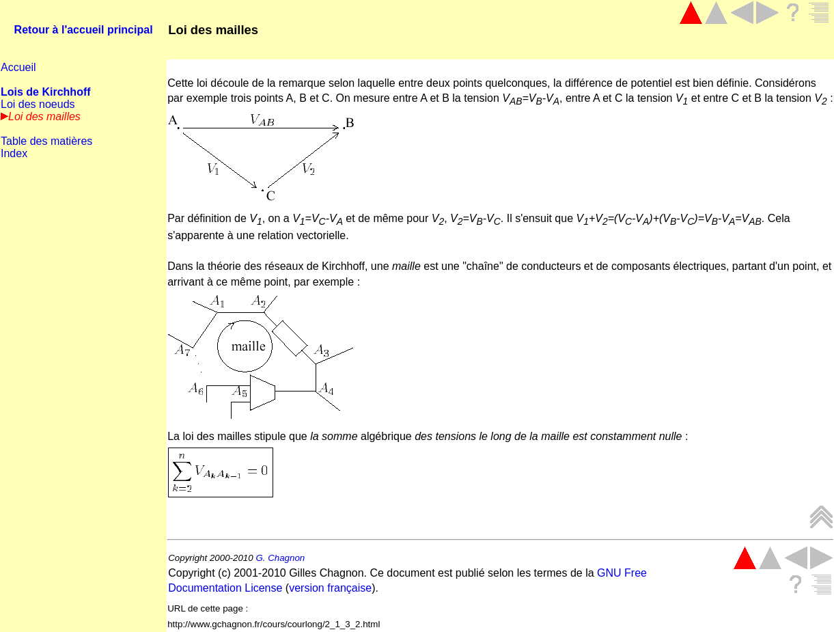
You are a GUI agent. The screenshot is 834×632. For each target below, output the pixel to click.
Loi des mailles (213, 30)
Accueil (18, 67)
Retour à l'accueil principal (83, 30)
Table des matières (46, 141)
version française (330, 588)
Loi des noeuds (38, 104)
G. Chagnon (280, 558)
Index (14, 153)
